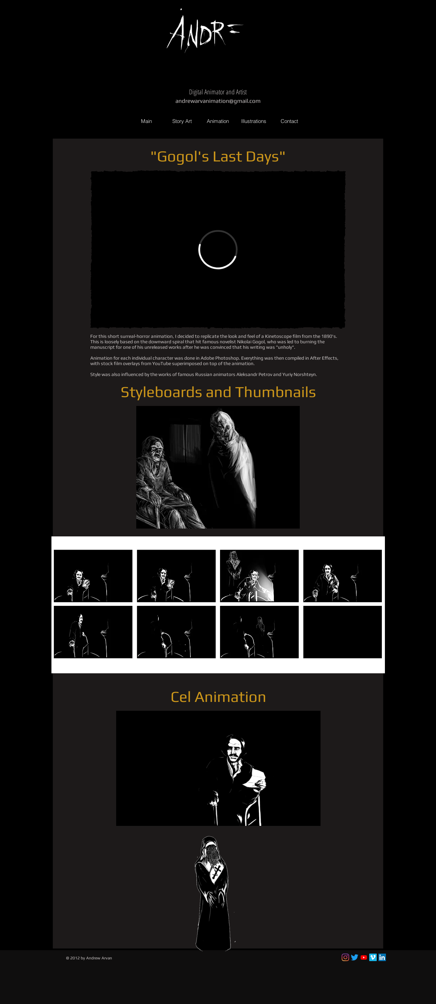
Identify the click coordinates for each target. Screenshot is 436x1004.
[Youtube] (364, 957)
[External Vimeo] (218, 249)
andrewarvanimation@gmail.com (218, 100)
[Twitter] (354, 957)
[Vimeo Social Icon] (373, 957)
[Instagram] (345, 957)
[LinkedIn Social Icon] (382, 957)
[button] (218, 467)
